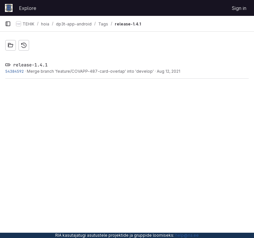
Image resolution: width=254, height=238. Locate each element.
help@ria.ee (187, 235)
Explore (27, 8)
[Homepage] (9, 8)
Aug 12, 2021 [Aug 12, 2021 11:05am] (168, 71)
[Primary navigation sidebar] (8, 24)
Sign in (239, 8)
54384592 (14, 71)
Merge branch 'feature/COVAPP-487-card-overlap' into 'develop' (90, 71)
